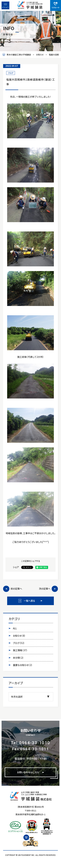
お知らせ (19, 636)
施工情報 (20, 650)
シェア (16, 567)
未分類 (18, 658)
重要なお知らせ (23, 665)
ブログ (19, 643)
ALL (15, 628)
